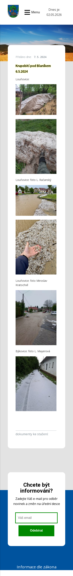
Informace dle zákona (36, 567)
